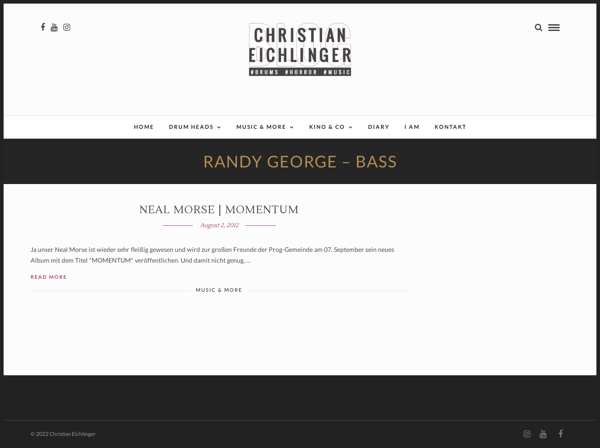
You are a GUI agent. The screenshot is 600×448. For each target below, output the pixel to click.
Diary (379, 126)
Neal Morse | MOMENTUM (219, 210)
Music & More (261, 126)
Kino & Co (327, 126)
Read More (49, 277)
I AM (412, 126)
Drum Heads (191, 126)
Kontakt (451, 126)
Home (144, 126)
